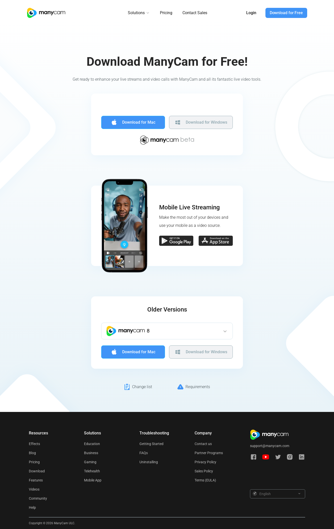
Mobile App (92, 480)
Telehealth (92, 471)
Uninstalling (148, 462)
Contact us (203, 444)
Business (91, 453)
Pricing (166, 12)
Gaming (90, 462)
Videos (34, 489)
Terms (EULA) (205, 480)
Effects (34, 444)
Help (32, 507)
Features (36, 480)
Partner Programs (209, 453)
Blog (32, 453)
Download (37, 471)
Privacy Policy (205, 462)
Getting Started (151, 444)
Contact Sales (194, 12)
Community (38, 498)
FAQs (143, 453)
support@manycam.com (269, 446)
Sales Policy (204, 471)
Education (92, 444)
